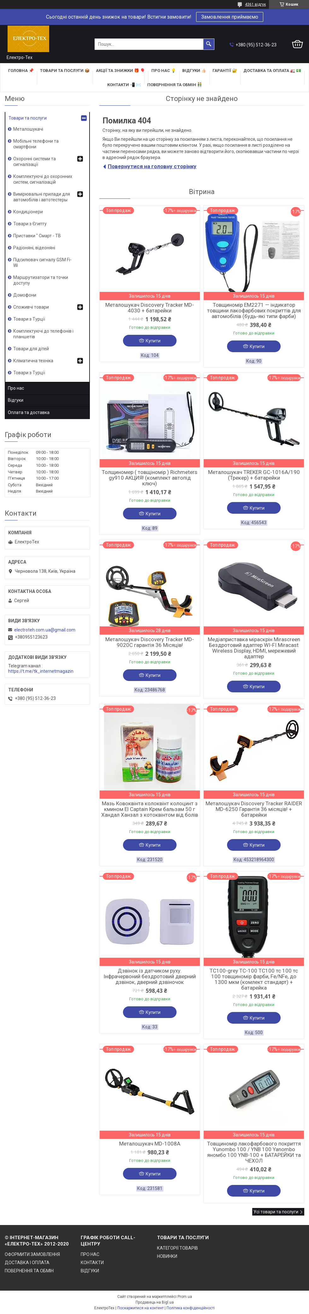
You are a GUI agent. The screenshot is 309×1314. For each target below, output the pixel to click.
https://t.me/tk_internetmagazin (40, 671)
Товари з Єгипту (30, 223)
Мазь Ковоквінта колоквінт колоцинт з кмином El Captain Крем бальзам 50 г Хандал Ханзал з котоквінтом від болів (149, 809)
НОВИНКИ (167, 1256)
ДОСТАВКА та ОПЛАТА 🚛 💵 (272, 70)
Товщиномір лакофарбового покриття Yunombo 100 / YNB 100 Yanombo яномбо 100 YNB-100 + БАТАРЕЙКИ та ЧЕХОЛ (254, 1152)
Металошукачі (28, 129)
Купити (153, 340)
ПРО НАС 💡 (163, 70)
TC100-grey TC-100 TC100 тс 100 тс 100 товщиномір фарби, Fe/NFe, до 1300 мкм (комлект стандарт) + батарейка (254, 979)
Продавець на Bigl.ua (155, 1302)
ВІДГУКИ (90, 1270)
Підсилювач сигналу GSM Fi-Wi (42, 262)
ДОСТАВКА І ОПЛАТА (27, 1262)
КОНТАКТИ (92, 1262)
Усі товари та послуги (276, 1211)
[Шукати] (208, 44)
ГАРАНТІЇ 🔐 (225, 70)
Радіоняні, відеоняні (34, 247)
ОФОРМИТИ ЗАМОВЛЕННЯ (32, 1254)
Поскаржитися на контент (140, 1308)
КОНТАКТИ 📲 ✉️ (124, 84)
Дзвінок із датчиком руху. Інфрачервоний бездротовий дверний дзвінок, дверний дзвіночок (149, 976)
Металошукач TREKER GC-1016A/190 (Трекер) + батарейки (254, 475)
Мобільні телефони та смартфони (36, 144)
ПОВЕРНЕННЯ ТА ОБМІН (29, 1270)
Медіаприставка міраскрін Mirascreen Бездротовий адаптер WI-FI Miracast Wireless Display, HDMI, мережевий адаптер (254, 647)
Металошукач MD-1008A (149, 1143)
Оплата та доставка (29, 412)
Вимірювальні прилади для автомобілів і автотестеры (41, 197)
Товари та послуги (28, 118)
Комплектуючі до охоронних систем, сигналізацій (42, 179)
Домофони (24, 295)
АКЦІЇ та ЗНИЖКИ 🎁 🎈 (120, 70)
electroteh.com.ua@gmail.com (44, 629)
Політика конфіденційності (190, 1308)
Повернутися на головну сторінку (152, 166)
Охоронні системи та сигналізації (34, 161)
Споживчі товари (31, 307)
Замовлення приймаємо (229, 17)
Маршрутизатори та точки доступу (40, 280)
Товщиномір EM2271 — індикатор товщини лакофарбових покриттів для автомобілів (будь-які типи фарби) (254, 310)
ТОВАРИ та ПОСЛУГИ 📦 (65, 70)
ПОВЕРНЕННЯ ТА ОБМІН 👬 (174, 84)
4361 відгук (255, 4)
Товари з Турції (29, 319)
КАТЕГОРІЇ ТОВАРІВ (177, 1248)
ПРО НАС (90, 1254)
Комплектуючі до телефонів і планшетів (43, 333)
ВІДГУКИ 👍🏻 (194, 70)
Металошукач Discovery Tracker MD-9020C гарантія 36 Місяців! (149, 642)
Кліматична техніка (33, 360)
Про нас (16, 388)
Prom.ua (185, 1296)
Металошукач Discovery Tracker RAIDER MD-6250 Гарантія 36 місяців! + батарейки (254, 809)
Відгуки (15, 400)
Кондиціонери (28, 211)
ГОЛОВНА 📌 (21, 70)
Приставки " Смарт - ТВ (37, 235)
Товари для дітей (31, 348)
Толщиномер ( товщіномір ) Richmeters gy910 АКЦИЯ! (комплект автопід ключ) (149, 477)
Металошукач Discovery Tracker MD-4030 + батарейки (149, 307)
